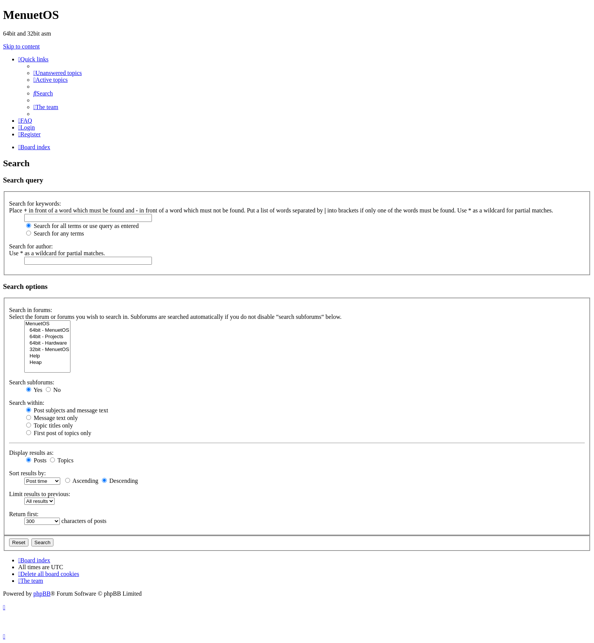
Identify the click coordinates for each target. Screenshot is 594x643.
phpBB (41, 593)
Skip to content (21, 46)
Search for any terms (55, 233)
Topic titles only (49, 425)
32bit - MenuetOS (47, 349)
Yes (34, 390)
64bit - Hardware (47, 343)
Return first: (24, 514)
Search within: (26, 403)
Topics (61, 460)
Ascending (81, 481)
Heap (47, 362)
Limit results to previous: (39, 494)
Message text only (52, 418)
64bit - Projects (47, 337)
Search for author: (31, 246)
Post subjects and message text (67, 410)
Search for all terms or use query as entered (82, 226)
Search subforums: (32, 382)
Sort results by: (27, 473)
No (53, 390)
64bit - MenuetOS (47, 330)
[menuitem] (57, 73)
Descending (120, 481)
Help (47, 356)
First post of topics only (58, 433)
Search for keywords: (35, 203)
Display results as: (31, 452)
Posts (36, 460)
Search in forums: (30, 310)
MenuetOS (47, 324)
